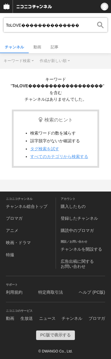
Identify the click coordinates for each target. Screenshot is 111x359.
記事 (54, 47)
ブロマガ (14, 218)
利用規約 (14, 292)
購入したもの (73, 206)
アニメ (12, 230)
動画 (37, 47)
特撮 (10, 254)
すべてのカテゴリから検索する (59, 156)
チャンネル (14, 47)
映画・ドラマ (18, 242)
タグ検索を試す (44, 148)
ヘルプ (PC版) (92, 292)
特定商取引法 (50, 292)
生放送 (26, 318)
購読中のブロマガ (77, 230)
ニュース (47, 318)
